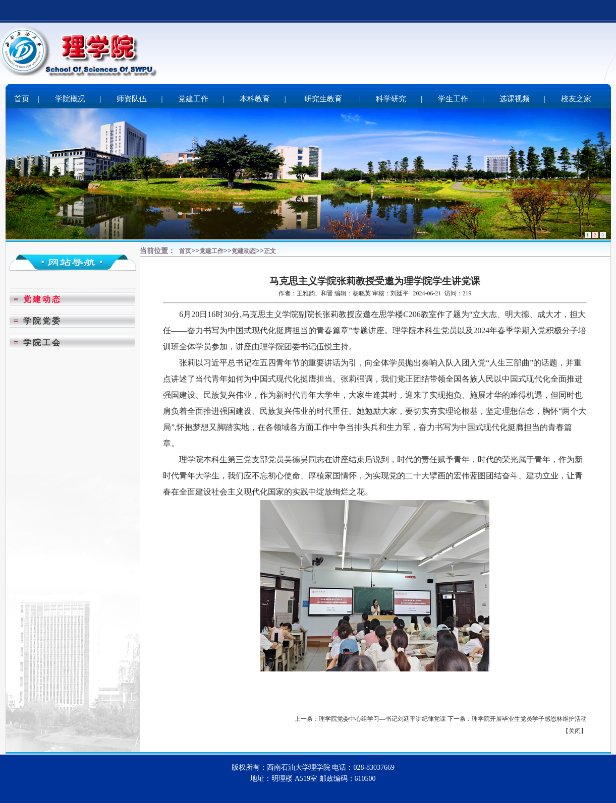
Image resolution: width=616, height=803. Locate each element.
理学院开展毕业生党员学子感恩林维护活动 (529, 718)
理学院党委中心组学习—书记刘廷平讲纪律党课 (382, 718)
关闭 (575, 730)
